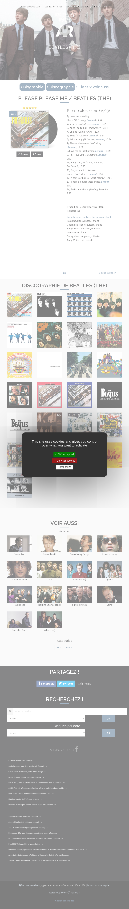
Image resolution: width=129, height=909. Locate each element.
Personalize (64, 467)
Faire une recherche (78, 6)
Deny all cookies (64, 460)
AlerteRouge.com (30, 6)
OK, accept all (64, 454)
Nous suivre (101, 6)
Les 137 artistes (53, 6)
